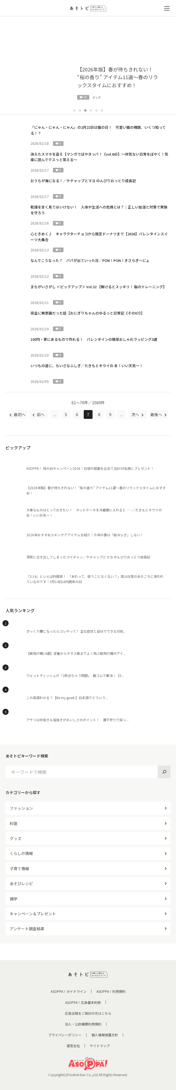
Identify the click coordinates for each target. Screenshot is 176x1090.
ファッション (21, 808)
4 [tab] (91, 110)
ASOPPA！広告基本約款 (83, 1002)
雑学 (13, 898)
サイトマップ (100, 1045)
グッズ (15, 838)
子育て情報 (19, 868)
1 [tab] (74, 110)
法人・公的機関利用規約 (83, 1024)
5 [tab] (96, 110)
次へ (135, 414)
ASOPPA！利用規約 (111, 991)
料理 (13, 823)
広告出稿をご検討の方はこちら (88, 1013)
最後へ (157, 414)
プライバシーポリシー (64, 1034)
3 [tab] (85, 110)
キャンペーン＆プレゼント (33, 913)
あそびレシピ (21, 883)
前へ (40, 414)
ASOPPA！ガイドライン (68, 991)
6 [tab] (102, 110)
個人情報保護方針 (104, 1034)
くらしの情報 (21, 853)
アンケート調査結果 (27, 928)
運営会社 (73, 1045)
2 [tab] (80, 110)
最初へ (19, 414)
